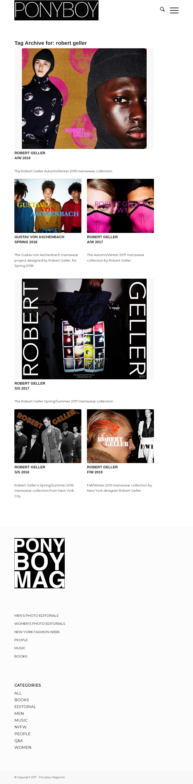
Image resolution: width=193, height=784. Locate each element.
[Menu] (172, 10)
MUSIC (19, 648)
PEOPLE (21, 640)
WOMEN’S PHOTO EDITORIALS (39, 624)
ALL (18, 693)
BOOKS (20, 656)
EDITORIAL (25, 706)
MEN (19, 713)
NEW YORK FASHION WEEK (37, 632)
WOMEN (22, 747)
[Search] (160, 10)
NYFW (20, 727)
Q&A (18, 740)
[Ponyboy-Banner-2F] (80, 10)
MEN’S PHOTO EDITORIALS (36, 615)
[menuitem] (160, 10)
